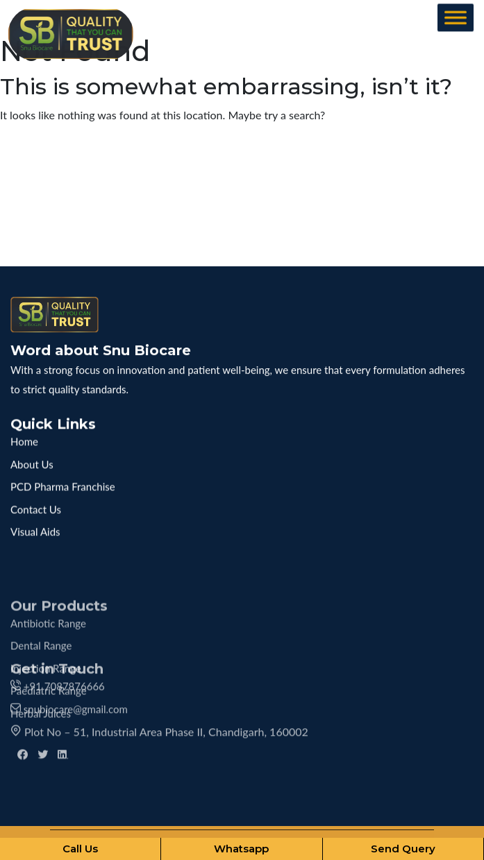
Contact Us (35, 504)
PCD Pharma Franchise (62, 481)
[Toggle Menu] (455, 18)
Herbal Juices (40, 744)
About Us (31, 459)
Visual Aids (35, 526)
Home (24, 436)
